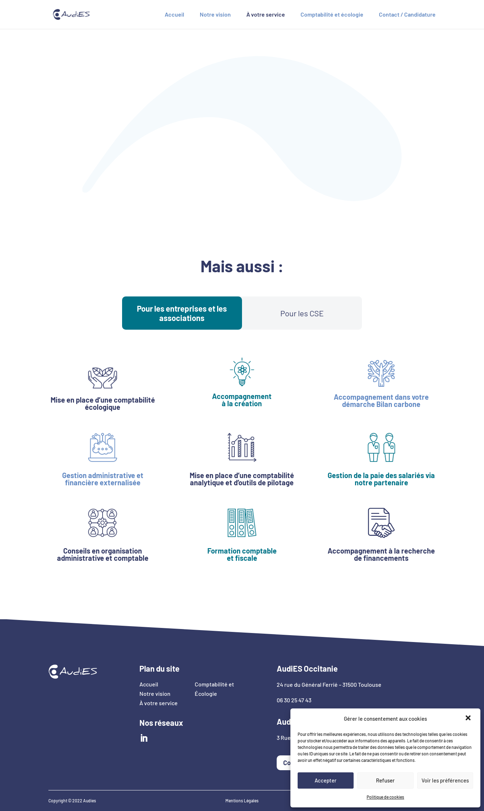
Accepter (326, 780)
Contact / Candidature (407, 15)
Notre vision (215, 15)
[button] (468, 718)
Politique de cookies (385, 796)
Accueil (174, 15)
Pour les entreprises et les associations (182, 313)
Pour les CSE (302, 313)
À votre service (265, 15)
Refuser (385, 780)
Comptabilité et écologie (332, 15)
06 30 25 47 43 (294, 700)
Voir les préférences (445, 780)
